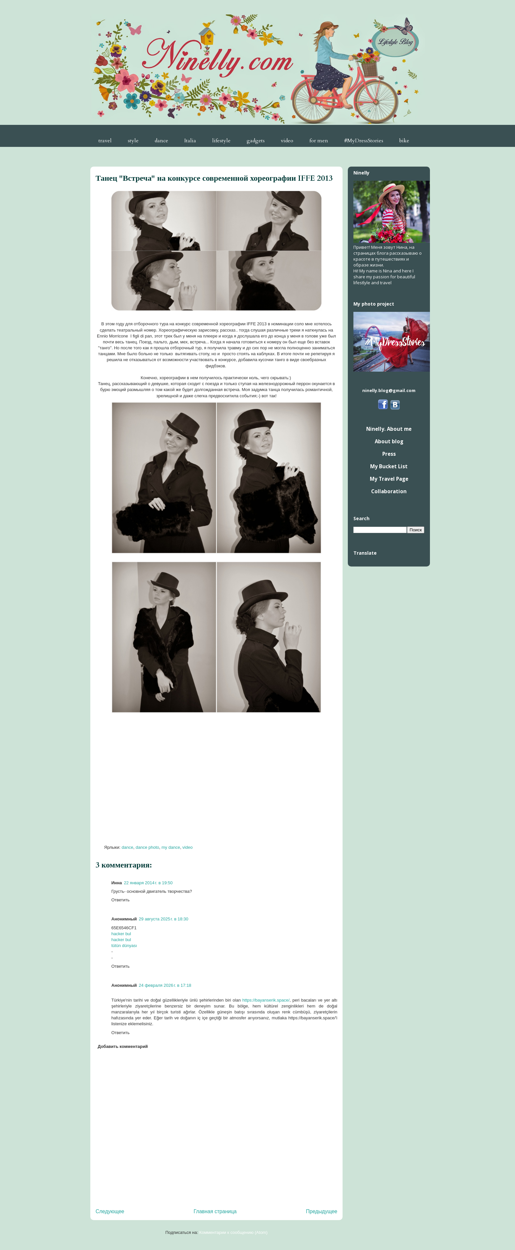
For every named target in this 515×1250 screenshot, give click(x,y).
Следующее (110, 1211)
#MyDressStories (363, 140)
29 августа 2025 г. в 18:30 (164, 918)
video (287, 140)
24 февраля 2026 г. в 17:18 (165, 985)
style (133, 140)
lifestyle (221, 140)
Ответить (120, 899)
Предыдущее (321, 1211)
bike (404, 140)
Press (389, 454)
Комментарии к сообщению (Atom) (233, 1232)
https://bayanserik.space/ (266, 1000)
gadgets (256, 140)
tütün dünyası (124, 945)
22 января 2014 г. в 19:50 (148, 882)
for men (318, 140)
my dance (171, 847)
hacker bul (121, 933)
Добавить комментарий (123, 1046)
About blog (389, 441)
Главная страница (214, 1211)
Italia (190, 140)
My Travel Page (389, 478)
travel (105, 140)
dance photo (147, 847)
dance (161, 140)
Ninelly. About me (389, 429)
